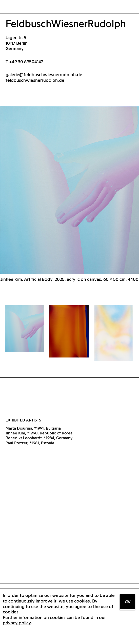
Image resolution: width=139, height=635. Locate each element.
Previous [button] (35, 193)
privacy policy (17, 622)
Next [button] (104, 193)
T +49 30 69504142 (24, 61)
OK (127, 601)
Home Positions (13, 7)
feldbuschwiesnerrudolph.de (35, 80)
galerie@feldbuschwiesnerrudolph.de (44, 74)
